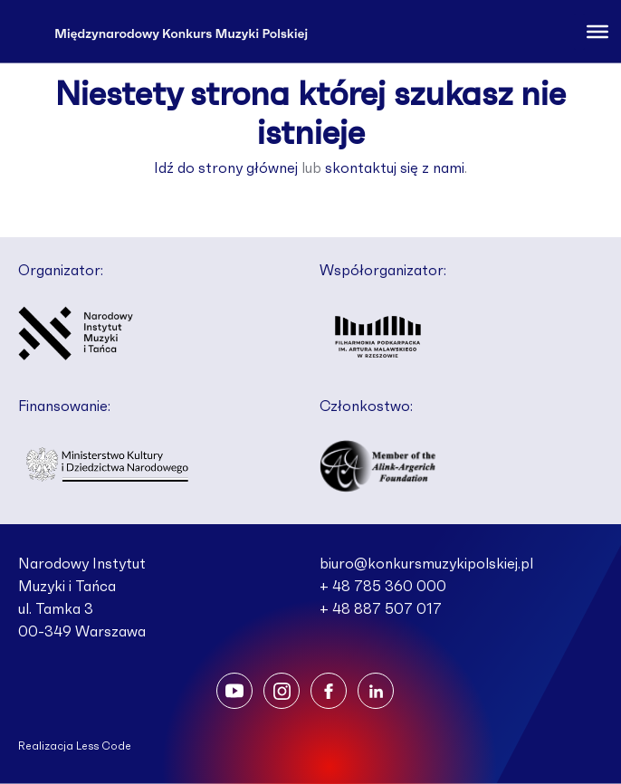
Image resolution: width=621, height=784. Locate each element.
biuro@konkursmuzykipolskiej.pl (426, 564)
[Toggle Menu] (597, 30)
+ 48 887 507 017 (381, 609)
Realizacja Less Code (74, 746)
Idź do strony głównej (226, 168)
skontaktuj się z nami (394, 168)
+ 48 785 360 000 (383, 586)
